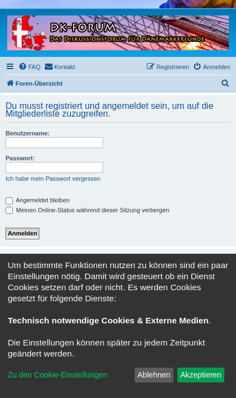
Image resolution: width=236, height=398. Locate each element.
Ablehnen (153, 374)
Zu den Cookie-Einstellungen (57, 374)
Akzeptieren (200, 374)
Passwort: (20, 158)
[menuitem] (29, 67)
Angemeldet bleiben (38, 200)
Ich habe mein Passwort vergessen (53, 178)
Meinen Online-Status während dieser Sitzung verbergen (87, 210)
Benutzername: (27, 133)
